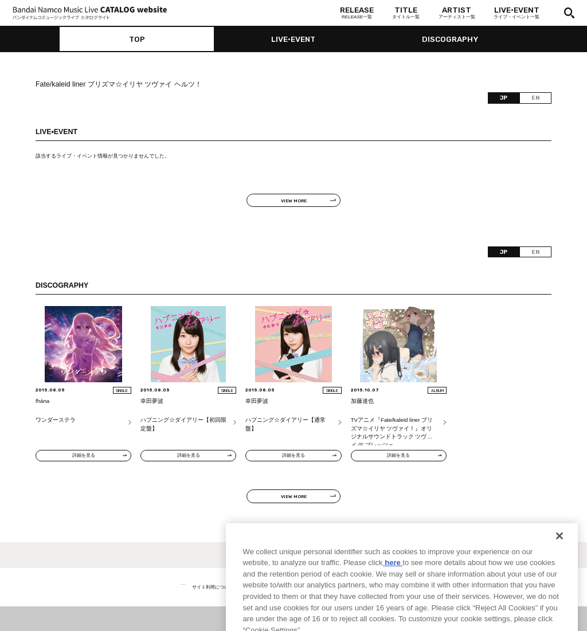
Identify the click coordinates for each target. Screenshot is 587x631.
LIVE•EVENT (293, 39)
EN (535, 98)
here (393, 580)
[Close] (559, 553)
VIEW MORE (294, 200)
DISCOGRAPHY (450, 39)
